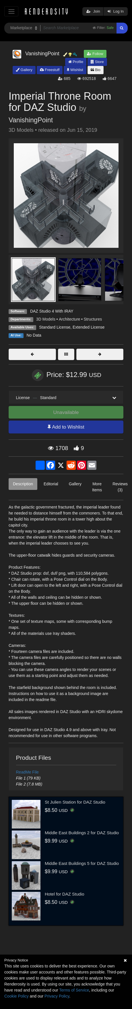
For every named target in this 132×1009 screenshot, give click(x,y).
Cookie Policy (16, 996)
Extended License (88, 327)
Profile (75, 62)
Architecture (69, 319)
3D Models (45, 319)
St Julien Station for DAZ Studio (75, 802)
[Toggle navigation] (11, 11)
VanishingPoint (31, 120)
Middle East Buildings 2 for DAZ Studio (82, 832)
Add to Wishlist (66, 427)
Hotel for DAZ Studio (64, 894)
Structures (93, 319)
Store (97, 62)
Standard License (54, 327)
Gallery (24, 70)
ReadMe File (27, 772)
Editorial (51, 484)
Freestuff (50, 70)
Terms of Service (74, 990)
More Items (97, 487)
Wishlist (75, 70)
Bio (95, 70)
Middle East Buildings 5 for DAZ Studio (82, 863)
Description (23, 484)
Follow (95, 54)
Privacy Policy (56, 996)
